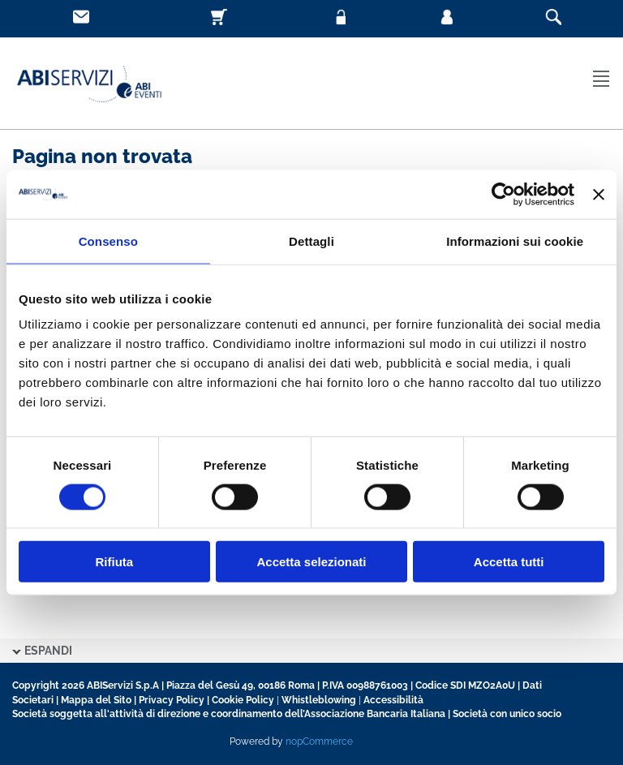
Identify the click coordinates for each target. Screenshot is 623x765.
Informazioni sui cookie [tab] (514, 240)
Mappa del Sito (96, 700)
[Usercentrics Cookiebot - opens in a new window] (503, 194)
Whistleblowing (318, 700)
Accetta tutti (509, 562)
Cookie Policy (243, 700)
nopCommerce (319, 741)
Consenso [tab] (108, 240)
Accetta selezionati (311, 562)
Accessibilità (393, 700)
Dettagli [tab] (311, 240)
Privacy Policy (171, 700)
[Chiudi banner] (598, 194)
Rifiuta (114, 562)
